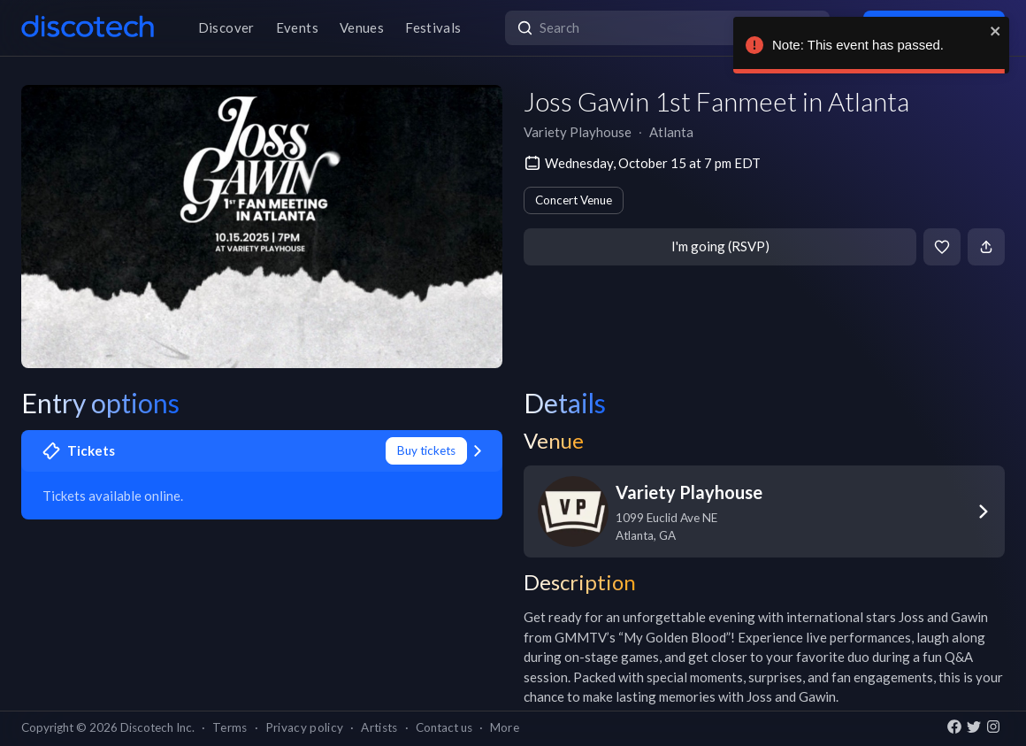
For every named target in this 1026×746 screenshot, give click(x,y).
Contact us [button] (444, 727)
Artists (379, 727)
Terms (230, 727)
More (504, 727)
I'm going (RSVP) (720, 246)
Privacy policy (304, 727)
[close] (993, 31)
